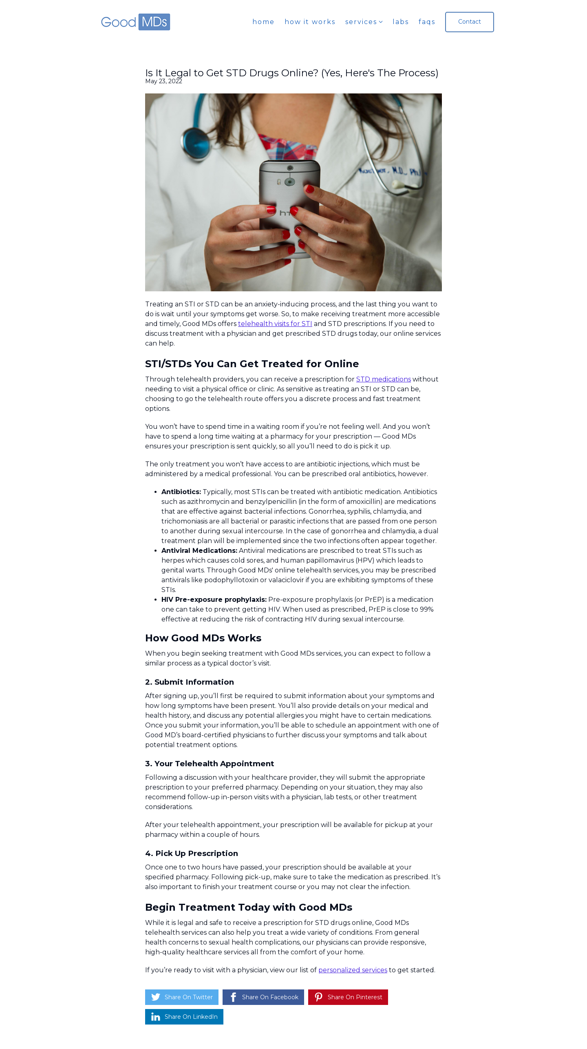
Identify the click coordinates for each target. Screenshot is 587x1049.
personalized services (352, 970)
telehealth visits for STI (275, 324)
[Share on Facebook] (263, 997)
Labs (401, 22)
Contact (469, 21)
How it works (310, 22)
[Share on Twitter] (181, 997)
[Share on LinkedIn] (184, 1017)
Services (361, 22)
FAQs (427, 22)
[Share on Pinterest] (348, 997)
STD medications (383, 379)
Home (263, 22)
